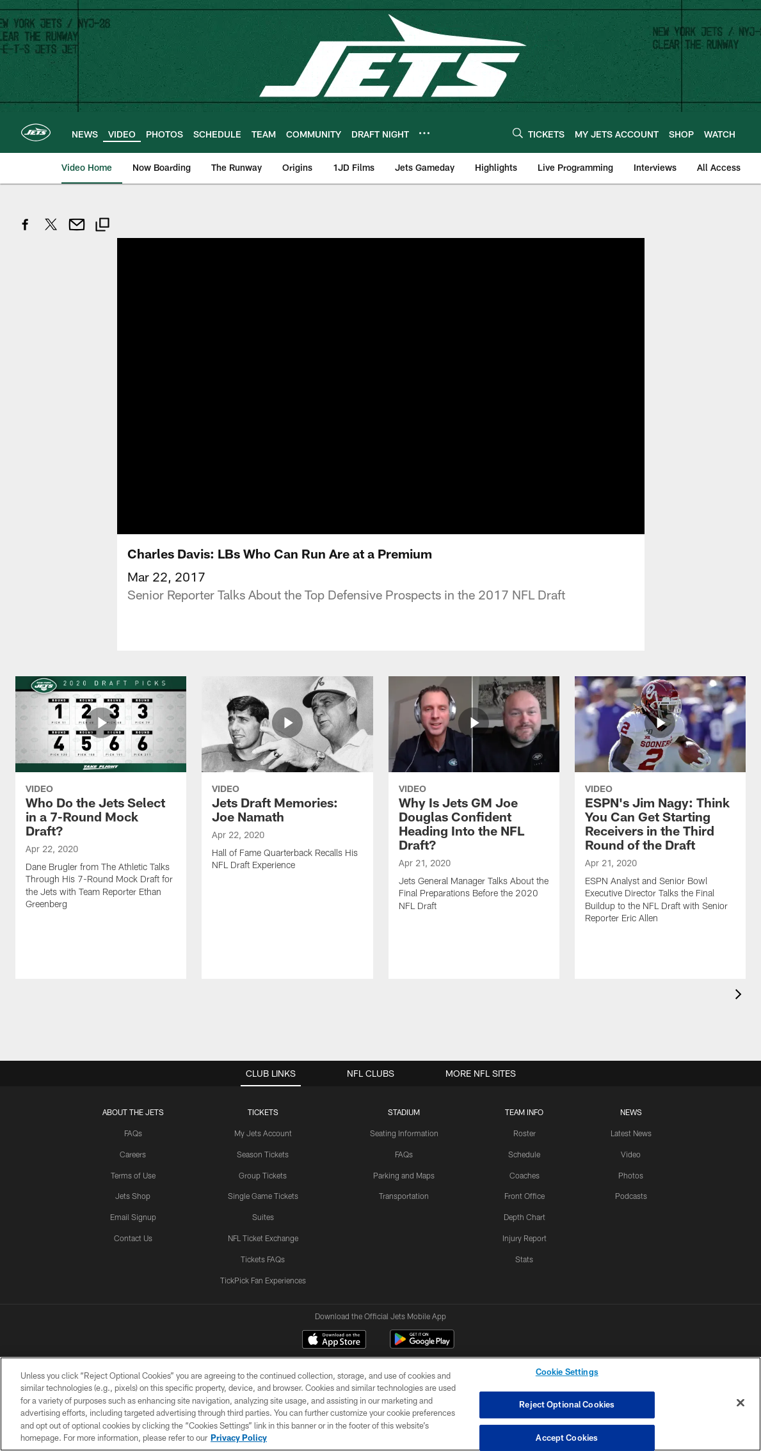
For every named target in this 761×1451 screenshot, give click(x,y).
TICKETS (263, 1072)
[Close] (740, 1403)
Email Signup (133, 1177)
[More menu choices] (424, 133)
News (631, 1072)
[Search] (518, 132)
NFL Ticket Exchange (263, 1198)
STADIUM (404, 1072)
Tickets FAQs (263, 1220)
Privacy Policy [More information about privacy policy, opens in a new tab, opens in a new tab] (239, 1437)
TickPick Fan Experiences (263, 1241)
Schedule (524, 1115)
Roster (524, 1094)
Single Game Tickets (263, 1157)
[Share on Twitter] (51, 231)
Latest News (631, 1094)
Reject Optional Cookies (566, 1404)
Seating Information (404, 1094)
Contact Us (133, 1198)
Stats (524, 1220)
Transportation (404, 1157)
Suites (263, 1177)
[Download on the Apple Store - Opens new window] (334, 1302)
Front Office (524, 1157)
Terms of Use (133, 1136)
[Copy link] (102, 226)
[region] (380, 1404)
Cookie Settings (567, 1372)
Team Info (524, 1072)
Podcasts (631, 1157)
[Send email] (77, 231)
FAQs (133, 1094)
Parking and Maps (404, 1136)
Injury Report (524, 1198)
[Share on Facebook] (25, 231)
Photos (630, 1136)
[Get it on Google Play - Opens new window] (422, 1306)
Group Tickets (263, 1136)
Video (631, 1115)
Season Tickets (263, 1115)
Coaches (524, 1136)
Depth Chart (524, 1177)
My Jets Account (263, 1094)
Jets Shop (132, 1157)
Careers (133, 1115)
